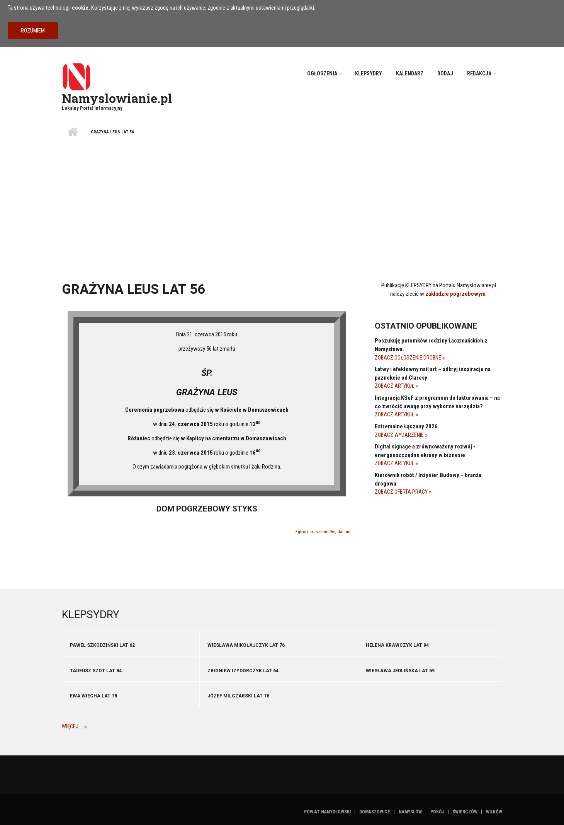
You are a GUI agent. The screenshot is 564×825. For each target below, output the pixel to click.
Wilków (494, 812)
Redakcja (479, 73)
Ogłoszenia (322, 73)
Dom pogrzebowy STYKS (206, 508)
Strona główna (72, 132)
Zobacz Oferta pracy (402, 492)
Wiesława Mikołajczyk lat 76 (246, 645)
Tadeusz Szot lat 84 (96, 670)
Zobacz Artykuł (395, 386)
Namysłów (410, 812)
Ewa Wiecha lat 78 (93, 696)
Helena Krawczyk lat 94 (397, 645)
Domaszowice (374, 812)
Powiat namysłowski (327, 812)
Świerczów (465, 812)
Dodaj (445, 73)
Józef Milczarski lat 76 (238, 696)
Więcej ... (73, 726)
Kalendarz (409, 73)
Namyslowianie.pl (117, 98)
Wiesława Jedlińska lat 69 (400, 670)
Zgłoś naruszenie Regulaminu (323, 531)
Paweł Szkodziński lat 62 (102, 645)
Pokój (437, 812)
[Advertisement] (282, 200)
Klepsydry (368, 73)
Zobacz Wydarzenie (400, 435)
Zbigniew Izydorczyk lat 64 (243, 670)
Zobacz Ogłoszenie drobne (408, 358)
